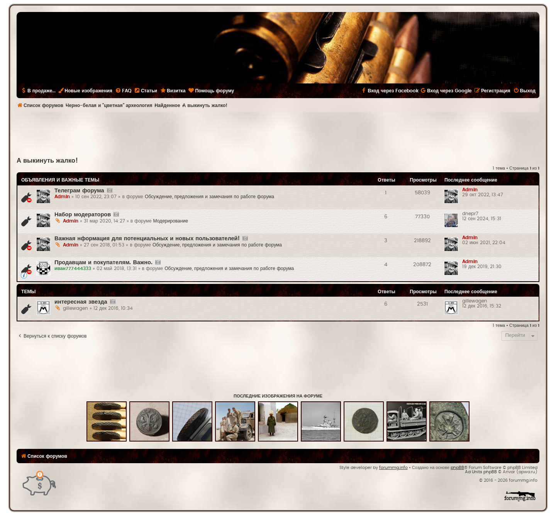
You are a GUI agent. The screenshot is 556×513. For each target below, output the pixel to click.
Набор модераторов (82, 214)
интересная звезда (80, 302)
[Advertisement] (278, 133)
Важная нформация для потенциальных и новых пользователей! (147, 238)
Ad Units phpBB (481, 472)
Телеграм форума (79, 191)
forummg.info (393, 467)
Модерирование (170, 221)
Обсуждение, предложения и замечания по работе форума (209, 196)
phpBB (457, 467)
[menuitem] (123, 90)
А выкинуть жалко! (47, 161)
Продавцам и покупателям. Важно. (103, 262)
